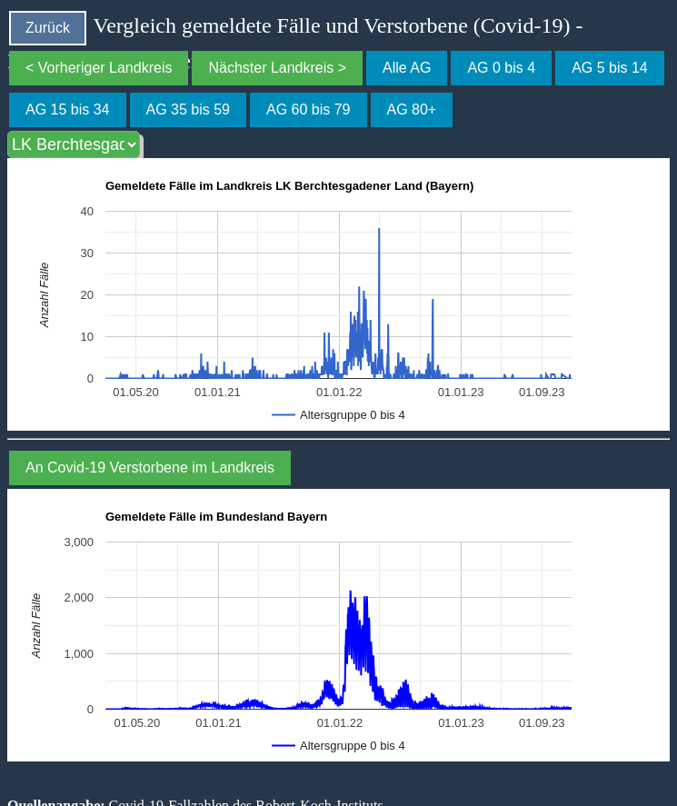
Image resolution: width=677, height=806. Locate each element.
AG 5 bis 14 (610, 67)
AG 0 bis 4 (501, 67)
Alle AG (407, 67)
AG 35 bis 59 (188, 109)
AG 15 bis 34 (67, 109)
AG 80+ (412, 109)
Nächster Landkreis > (277, 67)
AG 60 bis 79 (308, 109)
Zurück (47, 27)
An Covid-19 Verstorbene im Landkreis (149, 467)
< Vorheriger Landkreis (98, 67)
